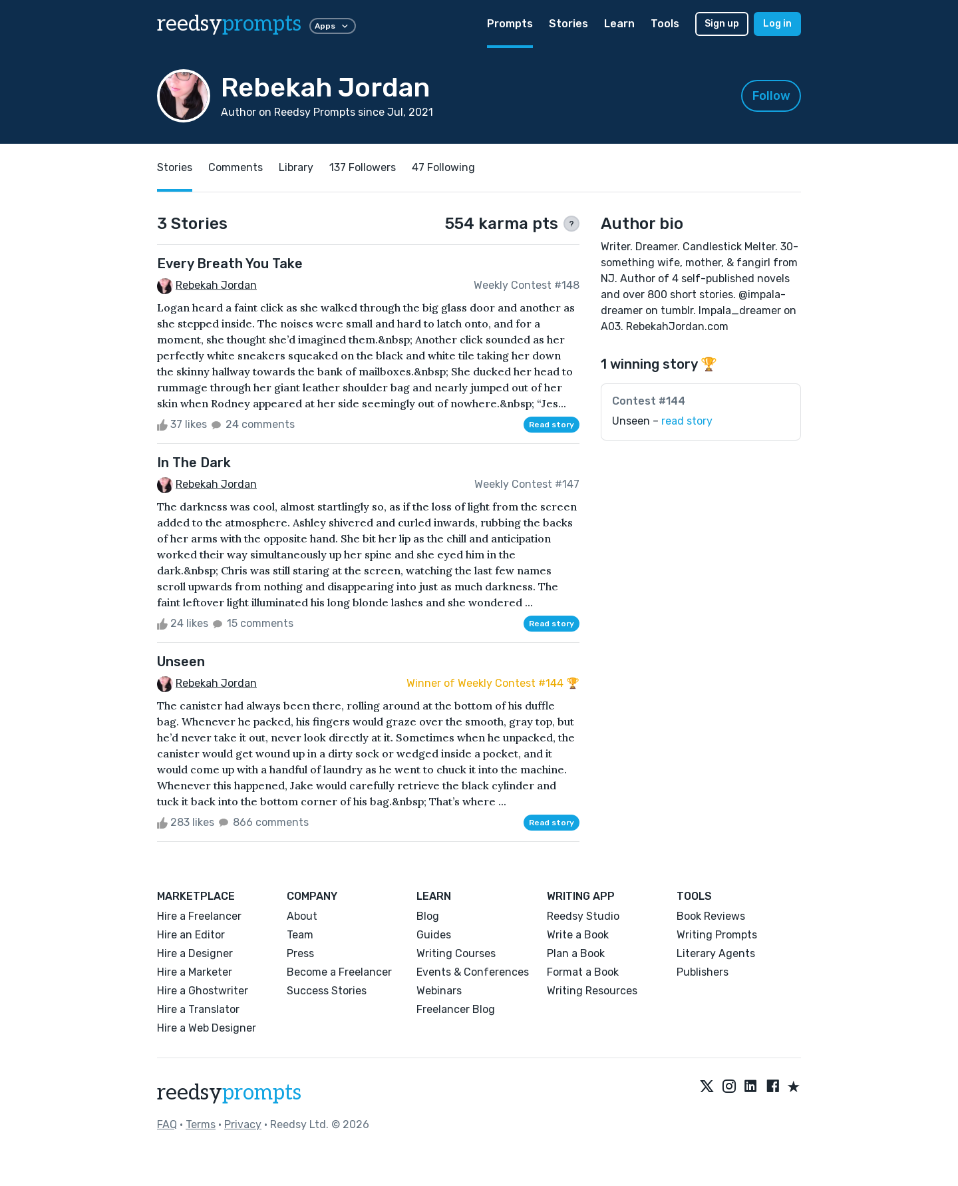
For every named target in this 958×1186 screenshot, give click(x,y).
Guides (433, 934)
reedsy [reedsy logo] (229, 24)
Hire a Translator (198, 1009)
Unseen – (662, 421)
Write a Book (578, 934)
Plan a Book (576, 953)
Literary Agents (716, 953)
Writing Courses (456, 953)
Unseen (181, 662)
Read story (551, 424)
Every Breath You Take (230, 264)
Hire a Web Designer (206, 1028)
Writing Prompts (717, 934)
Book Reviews (711, 916)
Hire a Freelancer (199, 916)
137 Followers (362, 167)
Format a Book (583, 972)
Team (300, 934)
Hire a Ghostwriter (202, 990)
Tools (665, 23)
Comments (235, 167)
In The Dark (194, 463)
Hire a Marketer (194, 972)
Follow (771, 96)
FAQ (167, 1124)
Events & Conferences (472, 972)
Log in (777, 23)
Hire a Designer (195, 953)
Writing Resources (592, 990)
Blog (427, 916)
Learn (619, 23)
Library (296, 167)
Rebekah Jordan (216, 285)
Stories (568, 23)
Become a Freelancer (339, 972)
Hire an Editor (191, 934)
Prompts (510, 23)
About (302, 916)
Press (300, 953)
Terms (201, 1124)
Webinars (439, 990)
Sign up (722, 23)
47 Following (443, 167)
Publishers (702, 972)
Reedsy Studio (583, 916)
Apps (333, 26)
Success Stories (327, 990)
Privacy (242, 1124)
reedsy (229, 1092)
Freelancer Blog (455, 1009)
